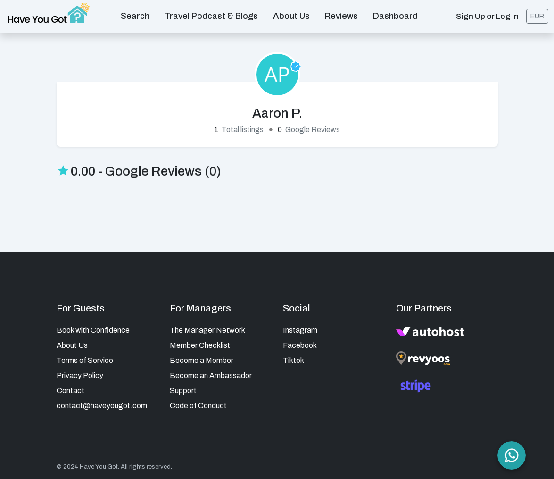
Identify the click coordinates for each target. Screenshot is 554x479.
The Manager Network (207, 330)
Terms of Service (85, 360)
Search (135, 16)
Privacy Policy (80, 375)
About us (291, 16)
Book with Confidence (93, 330)
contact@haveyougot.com (102, 406)
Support (183, 391)
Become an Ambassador (211, 375)
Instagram (300, 330)
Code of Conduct (198, 406)
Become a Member (201, 360)
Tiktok (293, 360)
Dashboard (395, 16)
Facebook (300, 345)
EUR (537, 16)
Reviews (341, 16)
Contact (70, 391)
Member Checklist (200, 345)
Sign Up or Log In (487, 16)
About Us (72, 345)
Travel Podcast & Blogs (211, 16)
